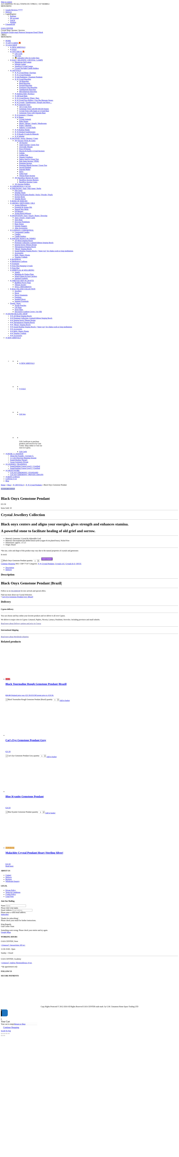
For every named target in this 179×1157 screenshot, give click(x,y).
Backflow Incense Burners (29, 180)
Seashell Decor (20, 299)
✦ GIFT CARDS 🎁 (13, 43)
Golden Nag (23, 155)
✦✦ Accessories (16, 329)
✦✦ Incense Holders (22, 184)
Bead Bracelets (24, 83)
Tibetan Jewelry (20, 285)
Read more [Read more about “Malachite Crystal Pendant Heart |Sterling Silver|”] (9, 866)
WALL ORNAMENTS (23, 287)
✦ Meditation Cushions (18, 261)
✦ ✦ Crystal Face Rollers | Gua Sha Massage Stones (34, 100)
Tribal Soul (23, 174)
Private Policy (10, 890)
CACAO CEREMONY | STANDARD (24, 473)
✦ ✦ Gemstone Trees (22, 105)
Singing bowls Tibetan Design (26, 245)
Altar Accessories (21, 228)
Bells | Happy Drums (22, 255)
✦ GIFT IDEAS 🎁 (17, 52)
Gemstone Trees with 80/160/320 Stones (34, 109)
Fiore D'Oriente (25, 149)
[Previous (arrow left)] (2, 1035)
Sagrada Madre (24, 169)
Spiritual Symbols (21, 278)
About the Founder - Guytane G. (22, 456)
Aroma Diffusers (21, 205)
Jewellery (18, 291)
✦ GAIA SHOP (11, 45)
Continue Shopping (8, 564)
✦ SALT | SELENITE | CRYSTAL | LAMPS (26, 60)
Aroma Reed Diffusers (23, 213)
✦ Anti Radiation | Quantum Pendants (28, 77)
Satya (21, 172)
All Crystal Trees (25, 107)
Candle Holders (20, 236)
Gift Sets (18, 56)
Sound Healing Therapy (19, 460)
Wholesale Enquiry (12, 881)
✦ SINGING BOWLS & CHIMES (23, 239)
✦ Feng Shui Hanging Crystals (21, 266)
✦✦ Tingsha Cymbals (18, 333)
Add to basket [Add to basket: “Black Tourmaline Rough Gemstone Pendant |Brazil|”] (65, 700)
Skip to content (6, 2)
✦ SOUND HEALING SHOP (16, 314)
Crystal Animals (25, 119)
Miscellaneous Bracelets (28, 92)
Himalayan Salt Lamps (23, 62)
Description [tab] (9, 568)
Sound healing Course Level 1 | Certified (25, 466)
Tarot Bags (19, 220)
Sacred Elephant (25, 167)
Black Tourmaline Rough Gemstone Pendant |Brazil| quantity (30, 699)
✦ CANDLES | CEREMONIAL (22, 230)
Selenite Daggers (21, 226)
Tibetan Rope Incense (27, 176)
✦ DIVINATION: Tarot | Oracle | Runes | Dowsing (28, 216)
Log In (12, 20)
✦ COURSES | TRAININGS (16, 464)
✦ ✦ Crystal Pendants (23, 75)
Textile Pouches (20, 305)
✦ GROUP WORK (12, 470)
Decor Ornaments (21, 295)
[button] (6, 6)
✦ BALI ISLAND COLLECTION (22, 289)
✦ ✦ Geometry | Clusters (24, 115)
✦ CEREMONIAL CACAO (20, 186)
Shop (9, 485)
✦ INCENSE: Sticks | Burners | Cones (24, 138)
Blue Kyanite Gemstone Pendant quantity (23, 812)
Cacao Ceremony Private (19, 462)
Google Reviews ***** (14, 10)
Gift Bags (18, 307)
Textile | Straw (15, 303)
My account (14, 18)
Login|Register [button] (10, 14)
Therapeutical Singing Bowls (25, 247)
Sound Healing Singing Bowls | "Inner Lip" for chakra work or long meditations (44, 251)
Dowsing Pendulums (22, 222)
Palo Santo (18, 191)
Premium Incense (25, 163)
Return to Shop (19, 1024)
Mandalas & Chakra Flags (24, 274)
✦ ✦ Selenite (19, 136)
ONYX (78, 564)
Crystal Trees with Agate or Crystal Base (34, 111)
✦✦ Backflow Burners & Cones (26, 178)
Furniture (18, 297)
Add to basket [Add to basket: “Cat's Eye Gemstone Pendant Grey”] (51, 757)
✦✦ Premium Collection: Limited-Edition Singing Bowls (31, 318)
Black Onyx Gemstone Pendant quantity (18, 560)
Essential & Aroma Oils (23, 207)
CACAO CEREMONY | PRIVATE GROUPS (26, 475)
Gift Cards (18, 54)
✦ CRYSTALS (15, 70)
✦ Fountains (14, 264)
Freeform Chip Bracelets (28, 87)
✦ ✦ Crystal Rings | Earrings (25, 73)
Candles (18, 234)
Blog (7, 481)
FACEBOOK (15, 591)
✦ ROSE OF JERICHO (18, 201)
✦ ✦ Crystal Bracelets (23, 79)
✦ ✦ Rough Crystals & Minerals (27, 134)
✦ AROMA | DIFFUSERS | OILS (22, 203)
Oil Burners (19, 211)
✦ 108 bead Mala (21, 96)
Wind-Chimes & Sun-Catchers (26, 276)
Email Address (6, 910)
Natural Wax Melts (21, 209)
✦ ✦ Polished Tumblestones (25, 132)
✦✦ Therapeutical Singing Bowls (22, 322)
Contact (8, 875)
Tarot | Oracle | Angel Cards (25, 218)
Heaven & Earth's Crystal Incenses (32, 151)
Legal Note (9, 896)
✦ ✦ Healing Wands (22, 130)
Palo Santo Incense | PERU (29, 161)
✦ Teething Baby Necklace (24, 94)
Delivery (8, 12)
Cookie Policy (10, 894)
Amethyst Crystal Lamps (24, 66)
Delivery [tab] (8, 570)
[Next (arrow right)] (4, 1035)
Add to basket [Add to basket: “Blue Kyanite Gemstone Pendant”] (50, 813)
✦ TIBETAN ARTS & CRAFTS (22, 281)
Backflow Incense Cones (28, 182)
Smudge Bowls (20, 199)
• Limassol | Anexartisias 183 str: (13, 945)
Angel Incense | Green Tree (29, 145)
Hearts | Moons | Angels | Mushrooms (33, 123)
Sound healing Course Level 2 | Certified (25, 468)
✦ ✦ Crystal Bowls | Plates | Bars (27, 98)
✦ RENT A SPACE (12, 477)
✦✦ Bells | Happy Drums (19, 331)
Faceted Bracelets (25, 85)
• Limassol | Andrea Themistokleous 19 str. (16, 963)
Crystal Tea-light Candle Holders (27, 68)
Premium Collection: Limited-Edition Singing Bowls (34, 243)
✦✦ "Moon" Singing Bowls (20, 325)
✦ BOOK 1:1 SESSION (14, 454)
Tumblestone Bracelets (27, 89)
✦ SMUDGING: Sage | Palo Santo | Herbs (25, 188)
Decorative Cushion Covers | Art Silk (28, 312)
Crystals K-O (70, 564)
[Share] (6, 1033)
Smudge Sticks (20, 193)
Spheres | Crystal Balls (27, 128)
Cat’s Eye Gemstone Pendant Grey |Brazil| (17, 597)
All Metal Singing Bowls (24, 241)
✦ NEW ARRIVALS (17, 47)
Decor (17, 293)
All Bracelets (24, 81)
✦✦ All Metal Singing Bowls (21, 316)
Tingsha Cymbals (21, 257)
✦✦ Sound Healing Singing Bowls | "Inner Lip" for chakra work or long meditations (41, 327)
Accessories (19, 253)
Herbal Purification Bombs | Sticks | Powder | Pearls (34, 195)
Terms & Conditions (12, 892)
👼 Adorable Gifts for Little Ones (27, 58)
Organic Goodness (26, 157)
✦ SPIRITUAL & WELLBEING (22, 270)
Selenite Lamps (20, 64)
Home (3, 485)
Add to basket (47, 559)
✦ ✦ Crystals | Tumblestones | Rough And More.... (33, 102)
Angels (17, 272)
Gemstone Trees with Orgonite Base (32, 113)
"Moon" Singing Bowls (23, 249)
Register (13, 16)
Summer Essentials (22, 301)
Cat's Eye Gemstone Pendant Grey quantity (23, 756)
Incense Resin (20, 197)
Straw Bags (19, 310)
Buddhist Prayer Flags (23, 283)
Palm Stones (23, 121)
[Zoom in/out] (2, 1033)
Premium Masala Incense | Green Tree (33, 165)
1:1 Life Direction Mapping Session (23, 458)
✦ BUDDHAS (15, 259)
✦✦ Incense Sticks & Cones (25, 141)
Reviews (8, 879)
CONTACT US (11, 479)
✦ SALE (13, 49)
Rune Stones (19, 224)
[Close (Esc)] (9, 1033)
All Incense (23, 143)
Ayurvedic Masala (25, 147)
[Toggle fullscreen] (4, 1033)
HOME (8, 41)
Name (3, 906)
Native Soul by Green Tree (29, 159)
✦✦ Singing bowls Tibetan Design (23, 320)
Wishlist (13, 22)
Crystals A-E (59, 564)
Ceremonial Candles (22, 232)
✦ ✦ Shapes (19, 117)
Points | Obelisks (25, 125)
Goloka (22, 153)
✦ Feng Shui (14, 268)
